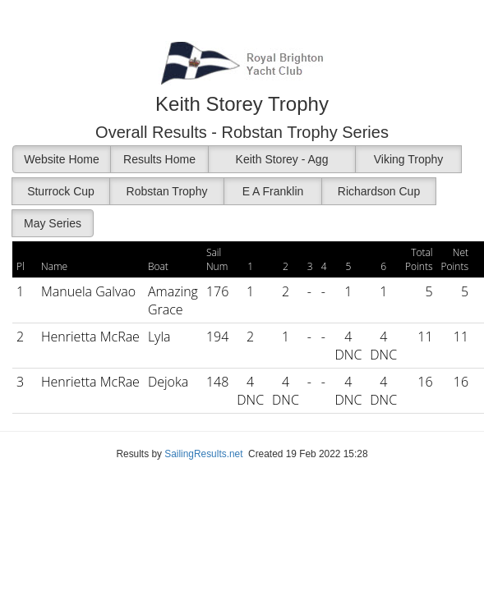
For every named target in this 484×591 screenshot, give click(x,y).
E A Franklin (273, 191)
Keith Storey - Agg (282, 159)
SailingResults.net (203, 454)
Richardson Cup (379, 191)
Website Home (61, 159)
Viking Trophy (409, 159)
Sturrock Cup (60, 191)
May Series (52, 223)
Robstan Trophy (167, 191)
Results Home (159, 159)
